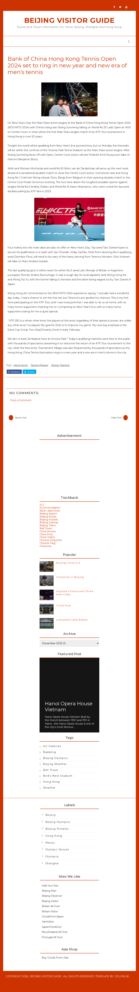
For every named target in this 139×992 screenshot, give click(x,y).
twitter (32, 375)
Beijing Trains (48, 530)
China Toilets (47, 542)
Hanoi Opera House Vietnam (69, 712)
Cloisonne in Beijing (70, 582)
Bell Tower (46, 533)
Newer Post (23, 421)
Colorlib (15, 986)
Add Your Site (50, 890)
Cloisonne (46, 551)
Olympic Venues (57, 854)
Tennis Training (62, 369)
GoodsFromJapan (53, 921)
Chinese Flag (48, 548)
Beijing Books (48, 521)
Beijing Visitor (50, 906)
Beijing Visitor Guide (69, 20)
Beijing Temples (57, 834)
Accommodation (50, 513)
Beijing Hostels (49, 524)
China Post (46, 539)
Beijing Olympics (55, 763)
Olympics (52, 861)
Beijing (50, 820)
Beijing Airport (48, 518)
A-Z (42, 510)
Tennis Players (41, 369)
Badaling (49, 757)
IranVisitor (48, 926)
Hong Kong (22, 369)
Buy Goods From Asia (55, 962)
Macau (50, 848)
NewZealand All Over (55, 937)
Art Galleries (52, 751)
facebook (16, 375)
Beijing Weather (55, 769)
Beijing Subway (49, 527)
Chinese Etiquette (51, 545)
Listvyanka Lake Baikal (72, 624)
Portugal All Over (52, 942)
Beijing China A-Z (68, 568)
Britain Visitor (50, 916)
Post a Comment (23, 402)
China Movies (48, 536)
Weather (49, 793)
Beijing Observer (52, 901)
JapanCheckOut (52, 932)
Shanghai (52, 868)
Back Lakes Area (50, 515)
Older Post (114, 421)
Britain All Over (51, 911)
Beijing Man (49, 896)
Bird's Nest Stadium (58, 781)
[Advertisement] (69, 471)
